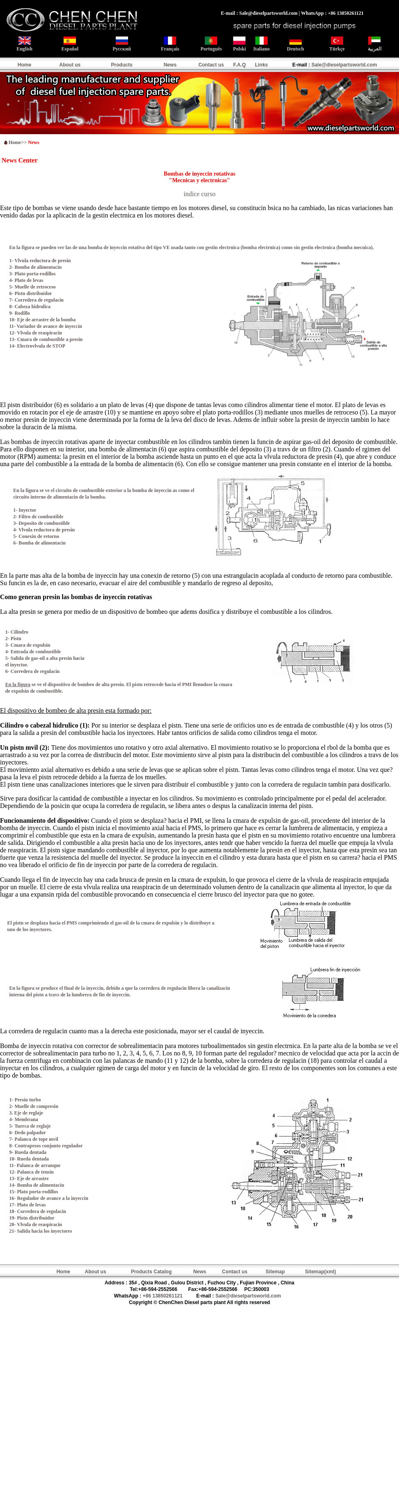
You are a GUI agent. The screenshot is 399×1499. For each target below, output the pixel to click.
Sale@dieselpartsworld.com (344, 65)
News (170, 65)
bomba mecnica (354, 247)
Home (24, 65)
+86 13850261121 (163, 1296)
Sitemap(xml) (320, 1272)
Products (122, 65)
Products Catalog (151, 1272)
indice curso (199, 193)
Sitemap (275, 1272)
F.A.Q (239, 65)
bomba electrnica (260, 247)
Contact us (211, 65)
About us (69, 65)
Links (261, 65)
